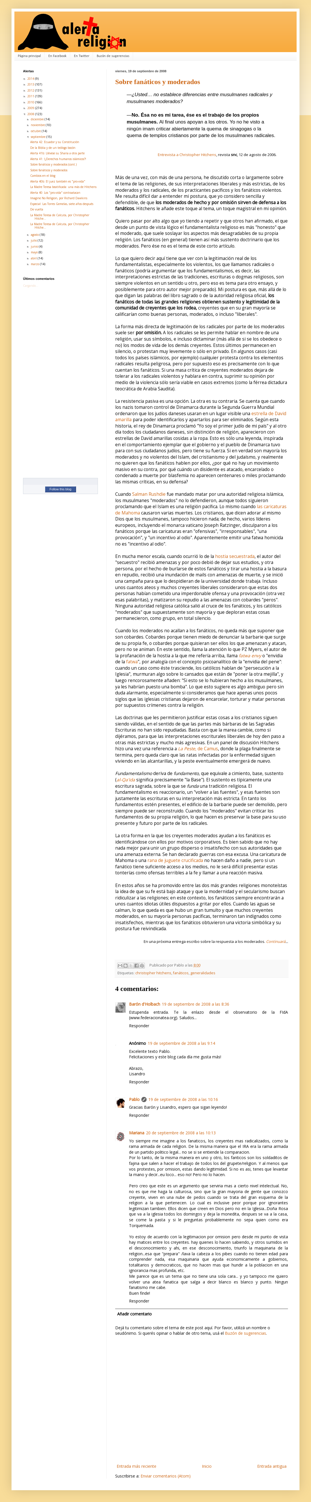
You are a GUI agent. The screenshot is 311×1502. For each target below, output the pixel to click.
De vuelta (36, 209)
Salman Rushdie (149, 494)
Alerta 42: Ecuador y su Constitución (54, 142)
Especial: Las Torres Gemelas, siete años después (61, 204)
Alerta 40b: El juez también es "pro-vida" (57, 181)
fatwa (132, 662)
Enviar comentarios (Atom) (166, 1476)
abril (34, 258)
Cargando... (30, 286)
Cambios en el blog (42, 176)
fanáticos (181, 973)
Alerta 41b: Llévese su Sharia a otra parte (57, 153)
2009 (31, 108)
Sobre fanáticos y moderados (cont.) (53, 164)
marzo (35, 264)
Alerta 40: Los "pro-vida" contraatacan (55, 193)
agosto (35, 235)
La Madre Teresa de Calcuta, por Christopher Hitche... (59, 217)
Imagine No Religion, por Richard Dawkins (58, 198)
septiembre (38, 137)
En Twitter (81, 56)
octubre (36, 131)
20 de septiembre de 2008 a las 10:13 (181, 1132)
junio (35, 246)
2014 (31, 79)
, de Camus (198, 749)
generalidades (202, 973)
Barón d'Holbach (144, 1004)
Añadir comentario (134, 1314)
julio (34, 240)
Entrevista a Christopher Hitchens (187, 154)
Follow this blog (60, 489)
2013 (31, 84)
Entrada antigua (272, 1466)
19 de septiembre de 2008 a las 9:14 (181, 1043)
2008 (31, 114)
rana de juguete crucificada (175, 860)
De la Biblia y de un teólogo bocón (52, 148)
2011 (31, 96)
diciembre (38, 119)
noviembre (38, 125)
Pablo (134, 1099)
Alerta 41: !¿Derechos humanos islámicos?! (58, 159)
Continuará (275, 941)
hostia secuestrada (235, 556)
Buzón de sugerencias (113, 56)
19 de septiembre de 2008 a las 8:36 (195, 1004)
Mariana (136, 1132)
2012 (31, 90)
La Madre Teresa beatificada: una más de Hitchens (63, 187)
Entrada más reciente (136, 1466)
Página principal (29, 56)
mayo (35, 252)
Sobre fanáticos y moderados (157, 82)
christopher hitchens (153, 973)
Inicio (207, 1466)
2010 (31, 102)
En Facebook (57, 56)
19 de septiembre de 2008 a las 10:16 (183, 1099)
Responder (139, 1025)
